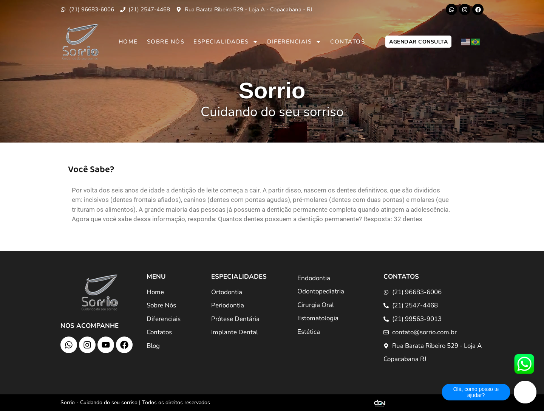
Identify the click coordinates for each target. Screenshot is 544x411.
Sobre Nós (166, 41)
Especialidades (225, 41)
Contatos (347, 41)
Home (128, 41)
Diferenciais (294, 41)
